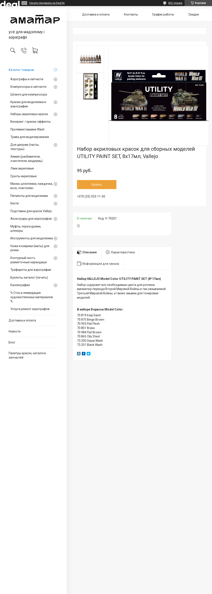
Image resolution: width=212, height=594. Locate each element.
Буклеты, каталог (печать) (29, 277)
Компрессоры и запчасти (28, 86)
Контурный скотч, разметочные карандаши (28, 260)
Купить (97, 184)
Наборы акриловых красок (29, 114)
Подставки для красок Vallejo (31, 211)
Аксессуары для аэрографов (31, 218)
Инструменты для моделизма (31, 238)
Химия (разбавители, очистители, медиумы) (26, 159)
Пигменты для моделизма (29, 195)
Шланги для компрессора (28, 94)
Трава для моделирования (29, 137)
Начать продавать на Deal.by (47, 3)
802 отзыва (175, 3)
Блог (12, 342)
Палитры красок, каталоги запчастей (27, 355)
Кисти (14, 203)
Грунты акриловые (23, 176)
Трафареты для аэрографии (30, 269)
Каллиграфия (20, 285)
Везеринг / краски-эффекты (30, 121)
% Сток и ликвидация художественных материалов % (31, 297)
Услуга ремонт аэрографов (30, 309)
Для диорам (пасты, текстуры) (24, 147)
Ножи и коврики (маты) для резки (29, 248)
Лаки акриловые (22, 168)
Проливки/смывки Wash (27, 129)
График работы (163, 14)
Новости (15, 331)
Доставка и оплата (22, 320)
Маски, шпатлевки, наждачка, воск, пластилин (31, 186)
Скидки (193, 14)
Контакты (131, 14)
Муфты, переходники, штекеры (25, 228)
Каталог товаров (21, 70)
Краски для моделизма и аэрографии (28, 104)
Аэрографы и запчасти (26, 79)
